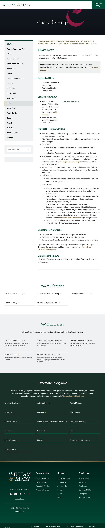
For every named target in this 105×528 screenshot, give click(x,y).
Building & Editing (77, 44)
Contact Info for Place (15, 79)
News (59, 498)
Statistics (10, 128)
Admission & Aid (63, 479)
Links (9, 103)
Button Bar (11, 69)
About (59, 494)
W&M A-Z (82, 482)
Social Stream (19, 499)
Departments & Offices (46, 41)
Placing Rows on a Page (16, 49)
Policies (92, 527)
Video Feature (12, 133)
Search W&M (84, 479)
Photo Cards (12, 113)
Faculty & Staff (41, 482)
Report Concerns (85, 498)
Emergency (83, 494)
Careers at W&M (85, 490)
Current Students (42, 479)
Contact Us (19, 511)
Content (10, 84)
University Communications (68, 41)
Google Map (11, 93)
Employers (83, 486)
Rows (88, 44)
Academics (61, 482)
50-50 (9, 54)
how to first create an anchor (69, 218)
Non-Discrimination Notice (75, 527)
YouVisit (10, 138)
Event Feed (11, 88)
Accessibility (34, 527)
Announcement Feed (15, 64)
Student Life (62, 486)
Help (66, 44)
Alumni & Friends (42, 490)
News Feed (11, 108)
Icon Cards (11, 98)
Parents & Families (43, 486)
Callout (9, 74)
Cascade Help (52, 22)
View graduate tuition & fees (73, 396)
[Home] (16, 5)
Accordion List (12, 59)
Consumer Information (52, 527)
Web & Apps (49, 44)
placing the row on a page (70, 162)
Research (61, 490)
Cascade (59, 44)
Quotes (9, 118)
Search (9, 123)
